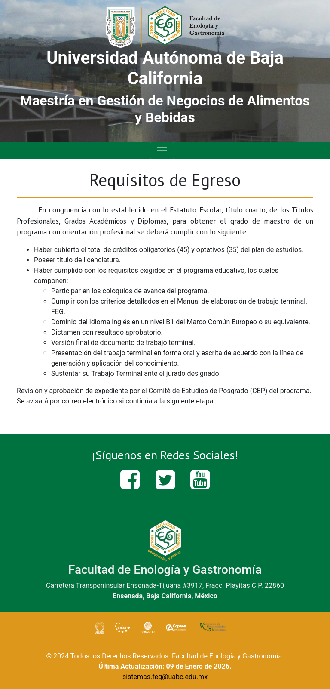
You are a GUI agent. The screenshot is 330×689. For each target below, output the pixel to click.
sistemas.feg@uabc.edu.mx (165, 677)
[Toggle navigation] (162, 150)
